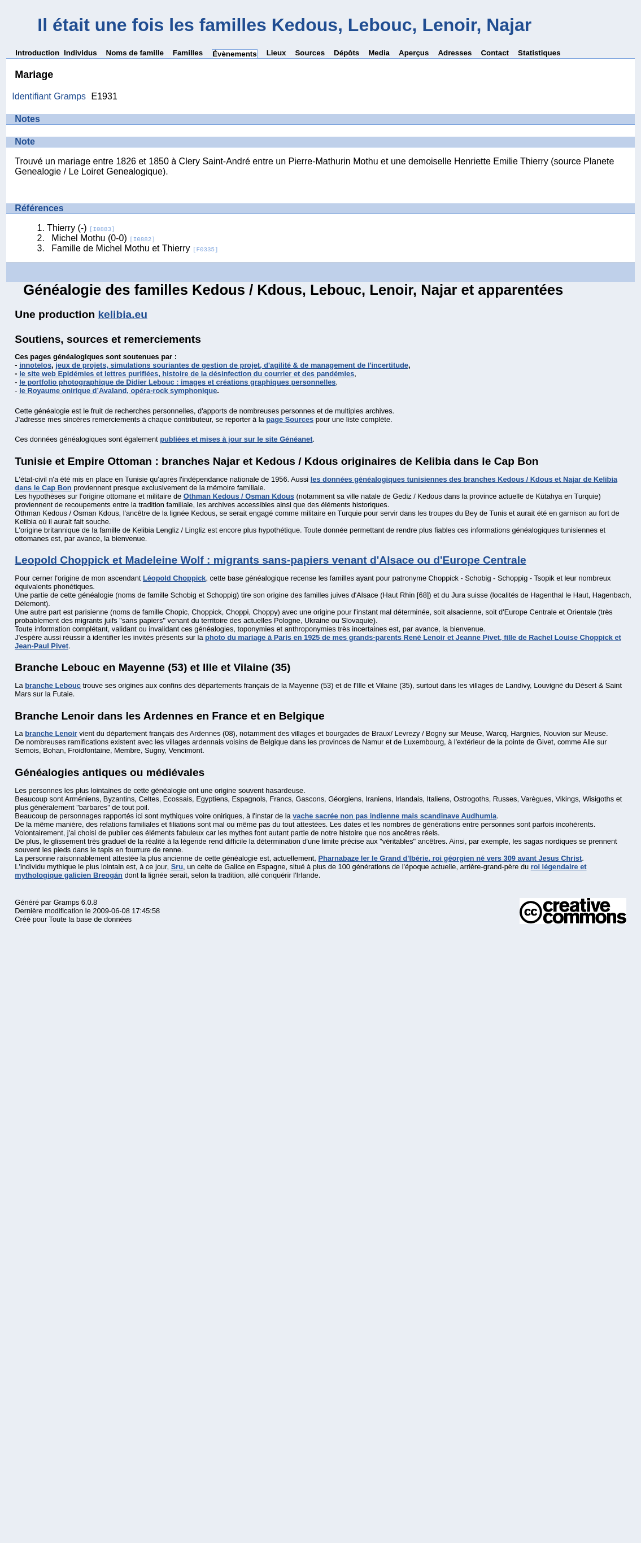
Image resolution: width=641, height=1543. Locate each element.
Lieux (276, 53)
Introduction (37, 53)
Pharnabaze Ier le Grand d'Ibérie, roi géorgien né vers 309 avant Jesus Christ (450, 858)
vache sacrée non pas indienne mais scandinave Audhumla (394, 816)
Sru (177, 866)
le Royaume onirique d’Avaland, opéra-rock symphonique (118, 390)
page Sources (289, 419)
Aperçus (414, 53)
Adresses (455, 53)
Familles (188, 53)
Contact (495, 53)
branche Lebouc (53, 685)
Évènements (234, 54)
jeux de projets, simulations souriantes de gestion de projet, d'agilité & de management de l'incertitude (231, 365)
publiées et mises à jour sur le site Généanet (236, 439)
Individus (80, 53)
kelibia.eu (122, 314)
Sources (310, 53)
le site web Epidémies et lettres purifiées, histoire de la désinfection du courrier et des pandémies (186, 373)
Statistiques (539, 53)
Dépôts (346, 53)
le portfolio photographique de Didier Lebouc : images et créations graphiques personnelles (177, 382)
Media (379, 53)
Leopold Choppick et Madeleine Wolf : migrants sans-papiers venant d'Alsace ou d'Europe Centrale (270, 560)
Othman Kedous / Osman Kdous (239, 496)
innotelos (35, 365)
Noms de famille (135, 53)
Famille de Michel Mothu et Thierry (134, 248)
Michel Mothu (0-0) (103, 238)
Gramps (67, 902)
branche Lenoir (51, 733)
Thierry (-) (81, 228)
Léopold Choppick (174, 578)
